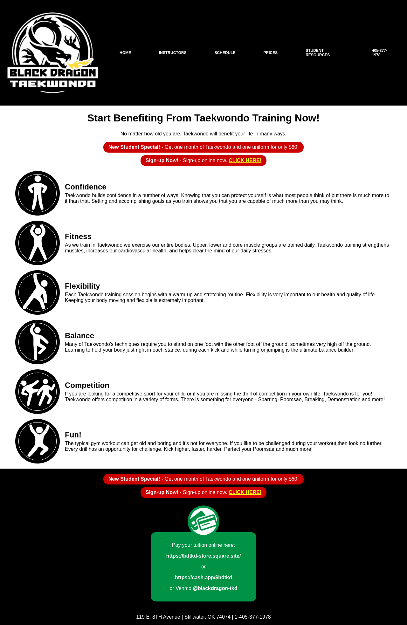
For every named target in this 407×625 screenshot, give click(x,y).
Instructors (172, 53)
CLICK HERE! (245, 160)
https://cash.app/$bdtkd (203, 577)
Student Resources (318, 52)
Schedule (224, 53)
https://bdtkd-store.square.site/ (203, 556)
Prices (270, 53)
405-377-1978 (379, 52)
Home (125, 53)
